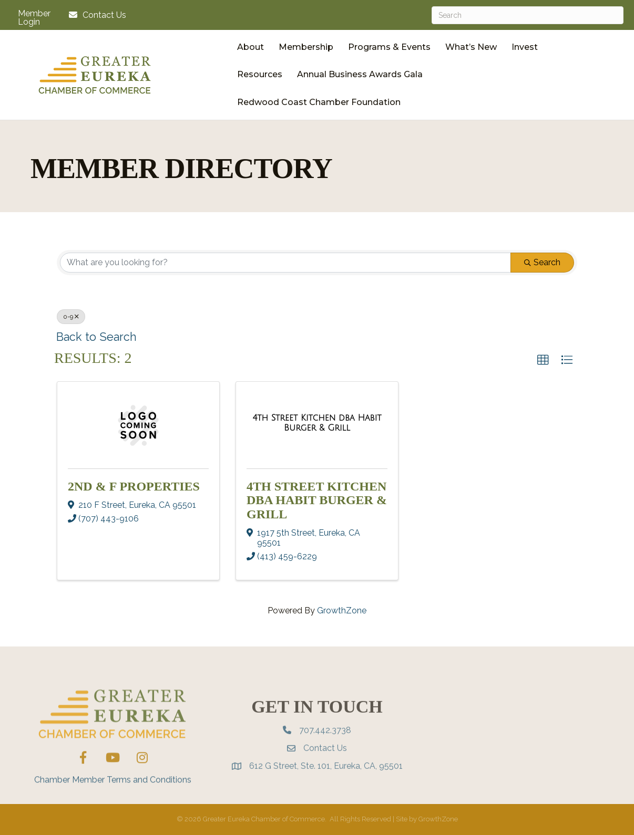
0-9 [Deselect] (71, 316)
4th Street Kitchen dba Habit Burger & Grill (317, 500)
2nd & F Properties (134, 486)
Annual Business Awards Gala (360, 74)
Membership (306, 47)
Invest (525, 47)
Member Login (34, 17)
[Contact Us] (95, 15)
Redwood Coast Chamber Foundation (319, 102)
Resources (259, 74)
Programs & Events (389, 47)
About (250, 47)
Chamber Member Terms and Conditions (112, 800)
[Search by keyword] (285, 263)
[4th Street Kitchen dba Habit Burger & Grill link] (317, 423)
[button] (543, 360)
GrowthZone (341, 610)
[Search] (527, 15)
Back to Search (96, 336)
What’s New (471, 47)
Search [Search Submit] (542, 262)
